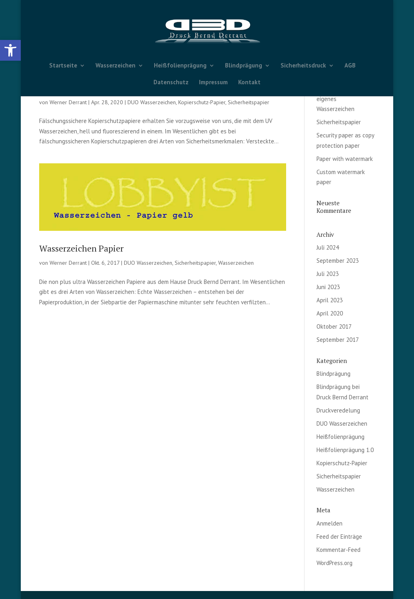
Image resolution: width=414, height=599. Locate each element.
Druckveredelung (338, 410)
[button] (10, 50)
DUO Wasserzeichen (151, 102)
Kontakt (249, 82)
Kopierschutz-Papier (201, 102)
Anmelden (329, 523)
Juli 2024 (327, 247)
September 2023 (337, 260)
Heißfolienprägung (180, 66)
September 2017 (337, 339)
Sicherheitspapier (248, 102)
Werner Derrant (68, 102)
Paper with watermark (344, 159)
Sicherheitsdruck (303, 66)
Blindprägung (243, 66)
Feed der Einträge (339, 536)
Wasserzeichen (115, 66)
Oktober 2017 (334, 326)
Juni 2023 (328, 287)
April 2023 (329, 300)
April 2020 (329, 313)
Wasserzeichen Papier (81, 248)
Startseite (63, 66)
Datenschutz (171, 82)
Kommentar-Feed (338, 549)
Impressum (213, 82)
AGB (350, 66)
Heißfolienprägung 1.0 (345, 450)
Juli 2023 (327, 274)
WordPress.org (334, 563)
